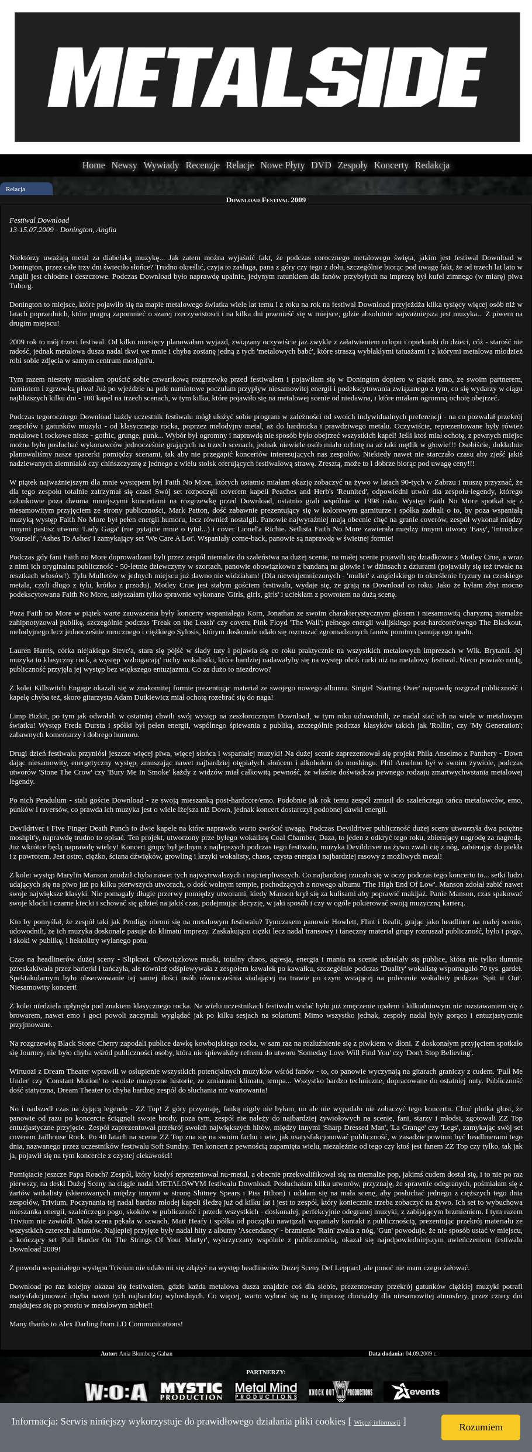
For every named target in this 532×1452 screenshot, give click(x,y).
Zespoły (352, 165)
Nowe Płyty (282, 165)
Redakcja (432, 165)
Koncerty (391, 165)
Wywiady (161, 165)
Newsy (124, 165)
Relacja (15, 188)
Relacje (240, 165)
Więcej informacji (377, 1422)
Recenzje (202, 165)
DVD (321, 165)
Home (93, 165)
